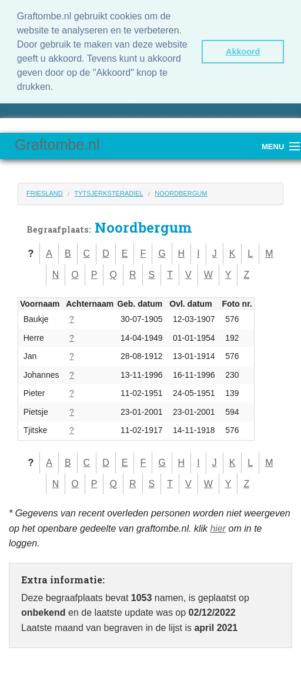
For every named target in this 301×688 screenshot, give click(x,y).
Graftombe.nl (57, 144)
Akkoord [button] (243, 51)
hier (218, 528)
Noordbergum (181, 193)
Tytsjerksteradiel (108, 193)
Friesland (44, 193)
